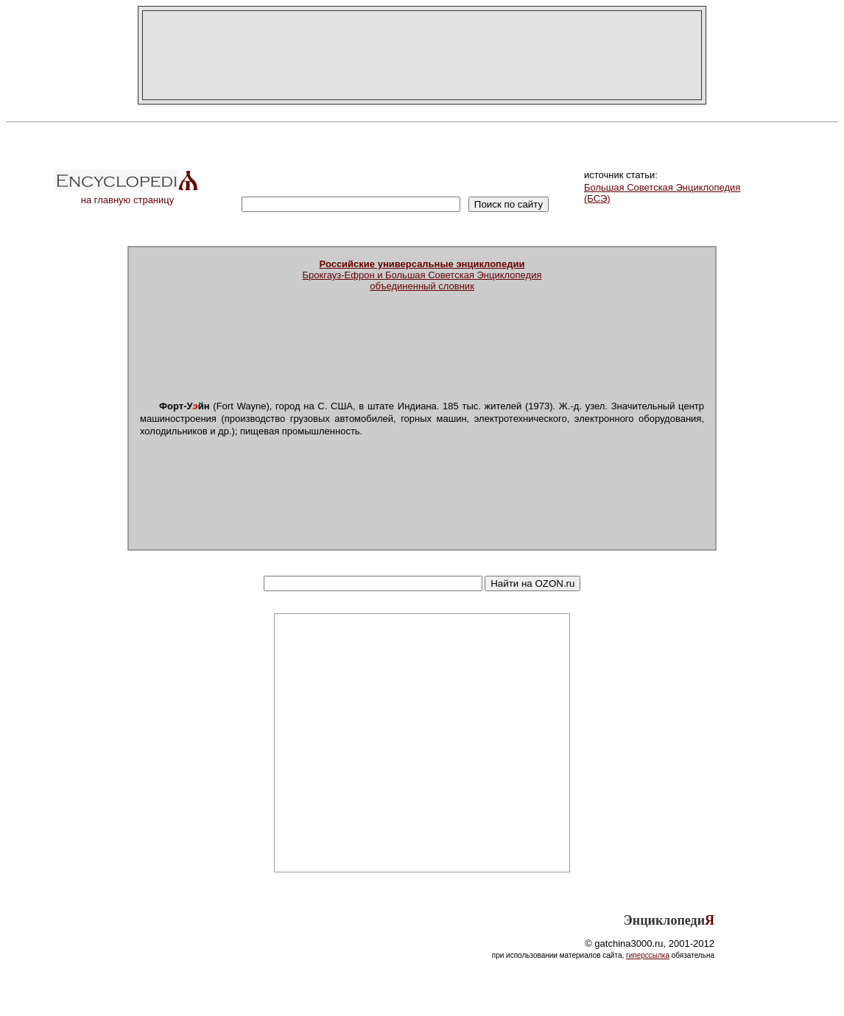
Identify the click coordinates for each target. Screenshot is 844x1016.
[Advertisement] (422, 55)
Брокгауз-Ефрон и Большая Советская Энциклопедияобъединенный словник (422, 275)
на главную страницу (127, 195)
